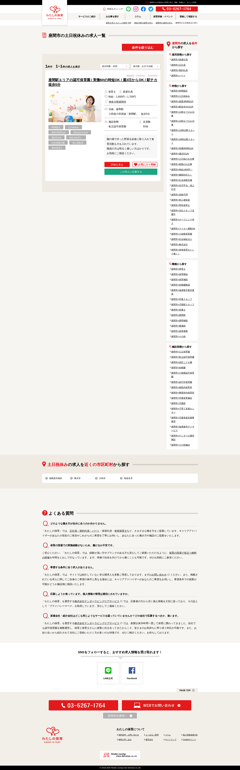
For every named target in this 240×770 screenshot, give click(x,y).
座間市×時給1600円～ (182, 169)
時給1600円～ (76, 137)
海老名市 (128, 478)
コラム (168, 735)
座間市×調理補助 (179, 320)
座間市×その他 (178, 336)
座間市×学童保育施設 (181, 398)
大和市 (102, 478)
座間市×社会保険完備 (181, 180)
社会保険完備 (58, 143)
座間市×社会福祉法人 (181, 239)
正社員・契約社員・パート (84, 531)
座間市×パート (178, 75)
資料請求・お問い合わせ (128, 735)
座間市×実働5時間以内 (182, 148)
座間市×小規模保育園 (181, 234)
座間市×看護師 (178, 326)
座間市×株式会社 (179, 244)
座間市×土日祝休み (180, 96)
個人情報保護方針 (190, 735)
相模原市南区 (55, 478)
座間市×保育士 (178, 269)
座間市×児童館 (178, 403)
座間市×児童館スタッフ (182, 304)
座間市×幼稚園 (178, 367)
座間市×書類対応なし (181, 175)
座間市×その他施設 (180, 445)
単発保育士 (120, 531)
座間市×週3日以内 (180, 153)
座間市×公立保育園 (180, 351)
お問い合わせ (159, 574)
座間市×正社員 (178, 65)
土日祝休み (73, 127)
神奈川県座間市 (117, 102)
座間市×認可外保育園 (181, 382)
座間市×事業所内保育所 (182, 392)
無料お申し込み (125, 740)
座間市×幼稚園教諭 (180, 285)
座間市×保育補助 (179, 279)
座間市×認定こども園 (181, 362)
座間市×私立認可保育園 (182, 357)
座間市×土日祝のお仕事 (182, 159)
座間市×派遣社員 (179, 59)
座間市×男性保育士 (180, 205)
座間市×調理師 (178, 315)
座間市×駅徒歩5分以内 (182, 107)
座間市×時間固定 (179, 91)
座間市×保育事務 (179, 331)
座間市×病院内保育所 (181, 387)
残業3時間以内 (59, 132)
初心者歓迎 (77, 143)
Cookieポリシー (189, 740)
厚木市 (77, 478)
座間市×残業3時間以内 (182, 101)
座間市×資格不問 (179, 194)
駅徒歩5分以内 (81, 132)
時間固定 (56, 127)
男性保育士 (57, 148)
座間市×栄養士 (178, 310)
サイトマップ (170, 740)
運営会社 (149, 740)
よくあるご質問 (152, 735)
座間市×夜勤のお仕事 (181, 164)
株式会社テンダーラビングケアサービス (97, 601)
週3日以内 (56, 137)
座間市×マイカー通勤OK (183, 228)
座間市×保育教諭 (179, 274)
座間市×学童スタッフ (181, 299)
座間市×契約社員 (179, 70)
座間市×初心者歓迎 (180, 200)
